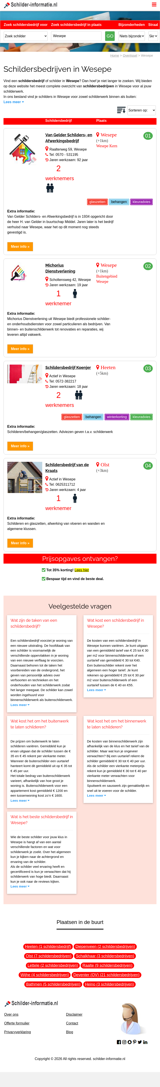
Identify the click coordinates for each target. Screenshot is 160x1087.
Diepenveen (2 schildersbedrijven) (105, 946)
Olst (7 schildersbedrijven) (48, 956)
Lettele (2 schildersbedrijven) (53, 965)
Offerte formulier (16, 1023)
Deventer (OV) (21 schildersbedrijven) (106, 975)
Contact (72, 1023)
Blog (69, 1032)
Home (114, 55)
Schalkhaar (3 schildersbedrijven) (105, 956)
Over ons (11, 1014)
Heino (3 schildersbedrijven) (109, 984)
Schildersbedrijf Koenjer (68, 367)
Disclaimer (74, 1014)
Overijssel (130, 55)
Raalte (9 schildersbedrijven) (107, 965)
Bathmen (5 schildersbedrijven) (53, 984)
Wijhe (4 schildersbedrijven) (44, 975)
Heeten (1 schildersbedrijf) (48, 946)
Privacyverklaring (17, 1032)
